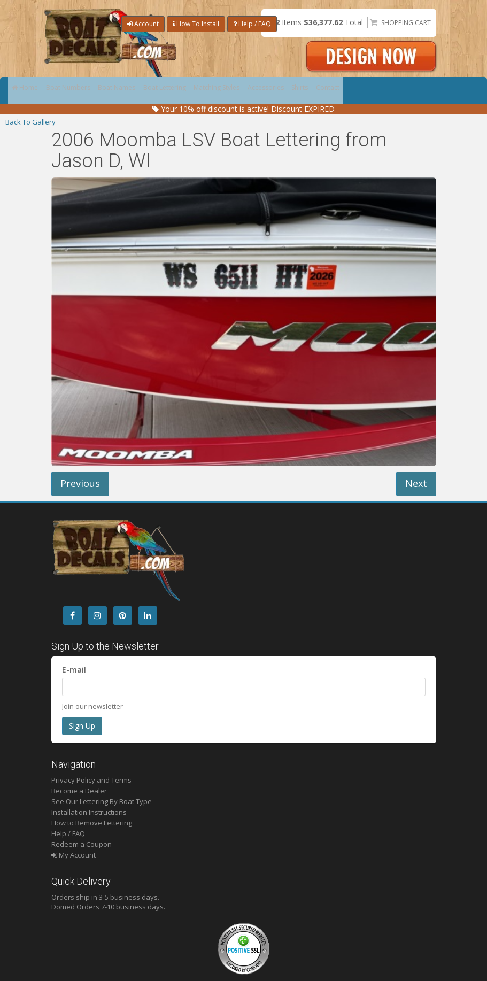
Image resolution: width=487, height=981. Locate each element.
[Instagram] (97, 615)
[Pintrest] (122, 615)
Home (27, 90)
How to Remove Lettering (91, 823)
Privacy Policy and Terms (91, 780)
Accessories (301, 90)
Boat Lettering (185, 90)
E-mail (74, 670)
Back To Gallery (30, 122)
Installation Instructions (89, 812)
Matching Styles (244, 90)
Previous (80, 483)
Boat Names (131, 90)
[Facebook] (72, 615)
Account (143, 23)
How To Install (196, 23)
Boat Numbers (76, 90)
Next (416, 483)
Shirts (342, 90)
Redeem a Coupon (81, 844)
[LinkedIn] (147, 615)
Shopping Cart (406, 22)
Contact (375, 90)
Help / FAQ (252, 23)
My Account (73, 855)
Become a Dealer (79, 790)
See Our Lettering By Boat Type (101, 801)
